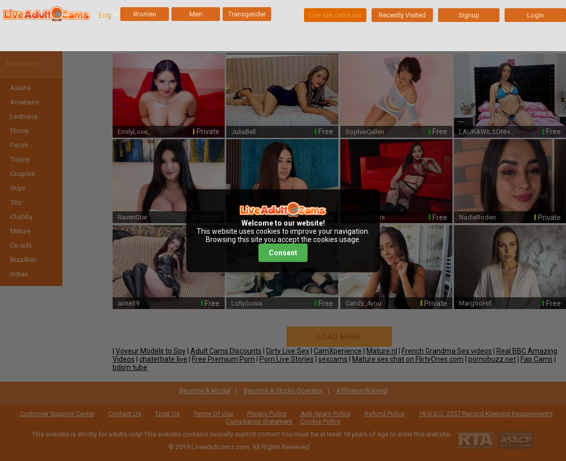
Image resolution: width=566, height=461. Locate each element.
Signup (469, 15)
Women (144, 14)
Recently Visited (402, 15)
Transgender (247, 14)
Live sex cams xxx (335, 15)
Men (195, 14)
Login (535, 15)
